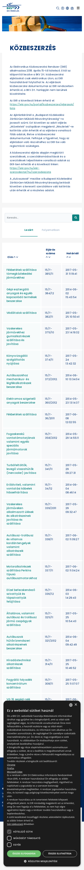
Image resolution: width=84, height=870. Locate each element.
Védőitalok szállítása (22, 313)
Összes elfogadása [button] (24, 853)
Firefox (10, 768)
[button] (58, 8)
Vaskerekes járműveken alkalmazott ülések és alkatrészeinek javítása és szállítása (20, 513)
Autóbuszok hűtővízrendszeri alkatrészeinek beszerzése (18, 642)
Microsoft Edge (14, 771)
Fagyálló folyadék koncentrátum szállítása (19, 683)
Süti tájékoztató (15, 824)
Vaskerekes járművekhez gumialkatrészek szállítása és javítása (18, 336)
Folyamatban (51, 230)
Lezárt (28, 230)
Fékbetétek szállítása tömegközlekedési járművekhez (22, 273)
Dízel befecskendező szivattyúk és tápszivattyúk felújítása (21, 595)
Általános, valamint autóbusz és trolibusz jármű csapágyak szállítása (22, 619)
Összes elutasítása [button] (60, 853)
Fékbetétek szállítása (22, 414)
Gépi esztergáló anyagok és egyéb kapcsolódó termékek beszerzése (22, 295)
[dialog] (42, 783)
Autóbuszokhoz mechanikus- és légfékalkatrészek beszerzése (19, 381)
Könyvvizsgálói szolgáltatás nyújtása (17, 359)
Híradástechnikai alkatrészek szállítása (19, 664)
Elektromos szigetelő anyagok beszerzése (21, 400)
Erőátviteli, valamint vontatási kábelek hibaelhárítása (21, 488)
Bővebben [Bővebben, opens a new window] (29, 824)
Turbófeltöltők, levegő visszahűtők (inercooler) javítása (21, 469)
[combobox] (71, 705)
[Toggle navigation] (78, 7)
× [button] (75, 704)
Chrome (11, 764)
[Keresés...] (38, 217)
